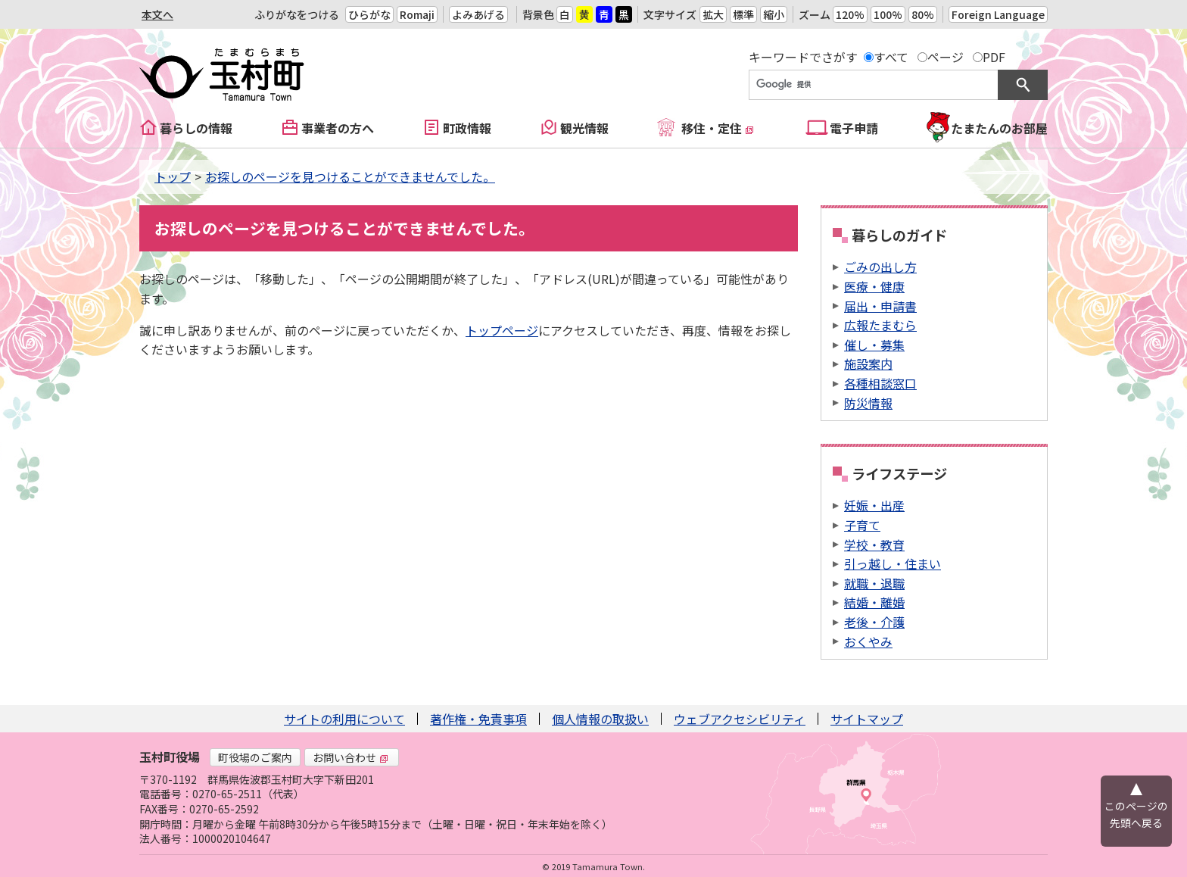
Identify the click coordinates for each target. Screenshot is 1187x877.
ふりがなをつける (296, 14)
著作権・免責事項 (478, 719)
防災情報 (868, 403)
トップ (172, 176)
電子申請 (854, 128)
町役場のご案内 (255, 757)
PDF (994, 57)
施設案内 (868, 363)
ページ (945, 57)
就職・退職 (874, 583)
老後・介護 (874, 622)
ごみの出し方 (880, 266)
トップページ (502, 330)
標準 (743, 14)
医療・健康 (874, 286)
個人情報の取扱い (600, 719)
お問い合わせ (350, 757)
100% (888, 14)
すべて (891, 57)
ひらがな (369, 14)
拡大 (713, 14)
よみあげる (478, 14)
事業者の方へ (337, 128)
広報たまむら (880, 325)
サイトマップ (866, 719)
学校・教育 (874, 544)
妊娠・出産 (874, 505)
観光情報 (584, 128)
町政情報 (467, 128)
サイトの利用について (344, 719)
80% (922, 14)
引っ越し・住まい (892, 563)
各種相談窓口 (880, 383)
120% (850, 14)
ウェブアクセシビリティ (739, 719)
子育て (862, 525)
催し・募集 (874, 345)
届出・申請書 (880, 306)
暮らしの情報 (196, 128)
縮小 (773, 14)
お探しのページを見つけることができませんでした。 (350, 176)
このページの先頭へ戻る (1136, 814)
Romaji (417, 14)
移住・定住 (717, 128)
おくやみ (868, 641)
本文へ (157, 14)
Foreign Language (998, 14)
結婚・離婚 (874, 602)
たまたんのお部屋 (999, 128)
